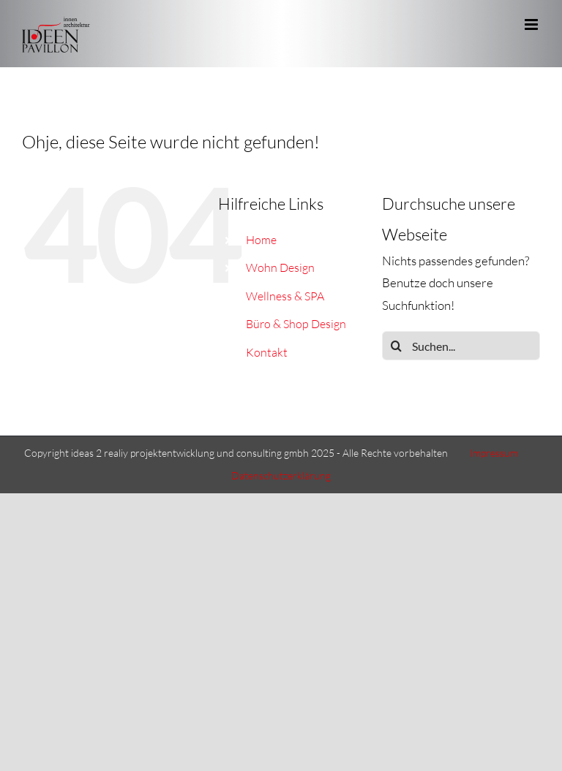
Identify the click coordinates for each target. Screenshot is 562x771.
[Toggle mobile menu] (532, 24)
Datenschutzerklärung (281, 475)
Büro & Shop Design (296, 323)
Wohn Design (280, 267)
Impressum (494, 453)
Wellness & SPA (285, 296)
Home (261, 239)
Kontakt (267, 352)
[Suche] (396, 345)
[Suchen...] (461, 345)
